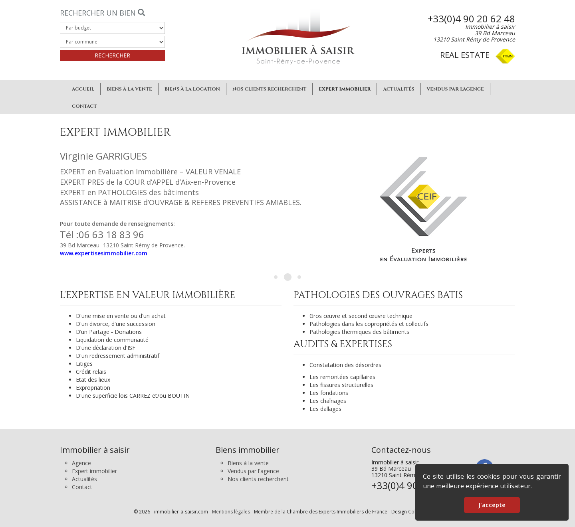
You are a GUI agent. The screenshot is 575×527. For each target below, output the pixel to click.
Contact (84, 106)
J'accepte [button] (492, 505)
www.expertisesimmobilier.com (103, 253)
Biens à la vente (129, 89)
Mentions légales (231, 511)
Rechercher (112, 55)
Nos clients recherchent (269, 89)
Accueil (83, 89)
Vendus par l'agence (455, 89)
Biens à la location (192, 89)
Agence (81, 463)
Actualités (398, 89)
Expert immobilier (345, 89)
